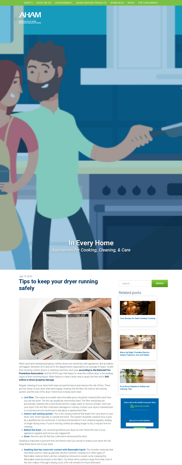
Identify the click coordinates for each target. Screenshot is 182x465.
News (131, 2)
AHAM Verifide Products (91, 2)
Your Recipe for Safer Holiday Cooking (137, 318)
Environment (63, 2)
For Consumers (148, 2)
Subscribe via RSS (139, 406)
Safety (28, 2)
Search (158, 283)
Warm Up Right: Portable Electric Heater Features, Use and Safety (135, 353)
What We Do (44, 2)
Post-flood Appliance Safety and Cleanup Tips (134, 387)
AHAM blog (117, 2)
